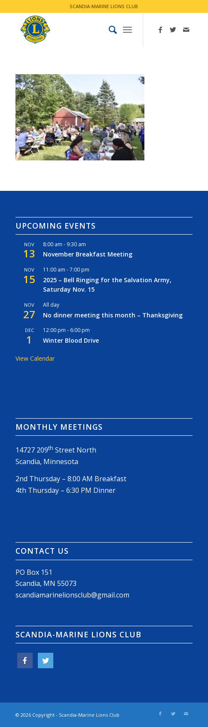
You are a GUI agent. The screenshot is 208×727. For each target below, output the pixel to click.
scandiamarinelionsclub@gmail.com (72, 595)
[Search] (108, 29)
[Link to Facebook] (160, 29)
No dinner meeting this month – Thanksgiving (113, 315)
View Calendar (35, 358)
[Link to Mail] (186, 29)
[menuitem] (108, 29)
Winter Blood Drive (71, 340)
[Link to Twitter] (173, 29)
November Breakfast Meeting (87, 254)
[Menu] (127, 29)
